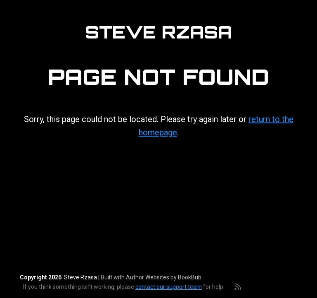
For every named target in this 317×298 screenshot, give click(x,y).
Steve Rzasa (158, 32)
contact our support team (168, 287)
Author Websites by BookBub (163, 277)
